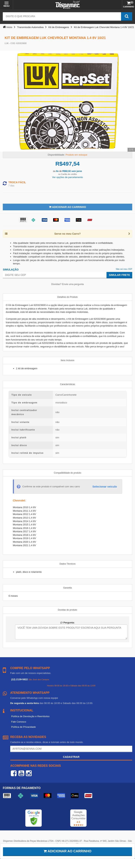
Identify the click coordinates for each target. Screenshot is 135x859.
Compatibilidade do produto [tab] (67, 473)
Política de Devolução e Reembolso (30, 716)
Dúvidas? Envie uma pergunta (67, 284)
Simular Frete (119, 274)
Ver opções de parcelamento (67, 177)
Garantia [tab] (67, 587)
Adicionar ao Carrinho (67, 207)
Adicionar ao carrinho (67, 851)
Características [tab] (67, 384)
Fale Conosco (18, 721)
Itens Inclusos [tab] (67, 360)
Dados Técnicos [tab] (68, 564)
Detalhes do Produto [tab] (67, 297)
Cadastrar (71, 756)
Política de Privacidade (23, 727)
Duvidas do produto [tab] (67, 610)
